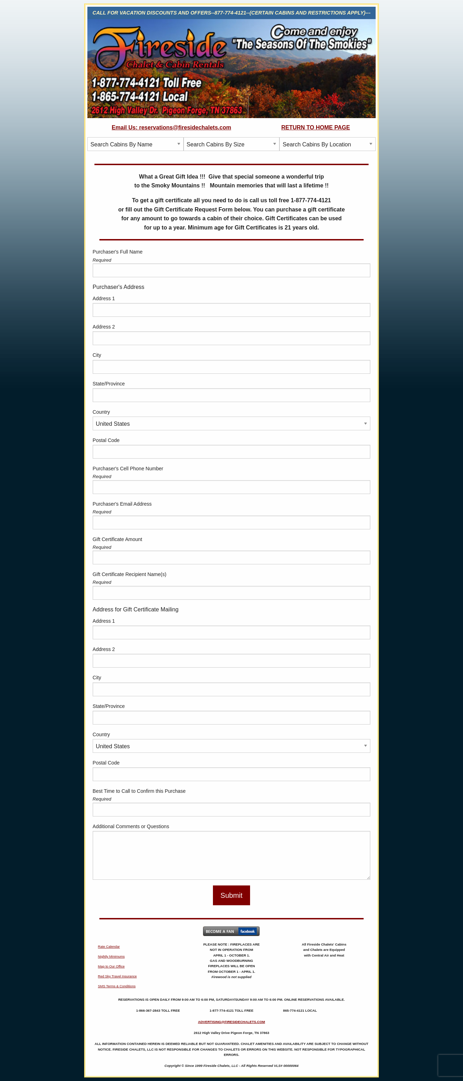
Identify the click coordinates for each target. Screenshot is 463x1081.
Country (101, 412)
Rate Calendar (109, 946)
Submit (231, 895)
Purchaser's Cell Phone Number (128, 468)
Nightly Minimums (111, 956)
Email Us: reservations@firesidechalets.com (171, 127)
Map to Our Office (111, 966)
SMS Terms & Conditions (116, 986)
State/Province (109, 384)
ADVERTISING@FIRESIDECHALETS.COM (231, 1022)
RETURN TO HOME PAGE (315, 127)
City (97, 355)
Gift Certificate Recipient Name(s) (130, 574)
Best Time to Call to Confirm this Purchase (139, 791)
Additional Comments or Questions (131, 826)
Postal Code (106, 440)
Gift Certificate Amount (117, 539)
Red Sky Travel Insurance (117, 976)
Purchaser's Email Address (122, 504)
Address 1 (104, 298)
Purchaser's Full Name (118, 252)
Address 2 (104, 327)
